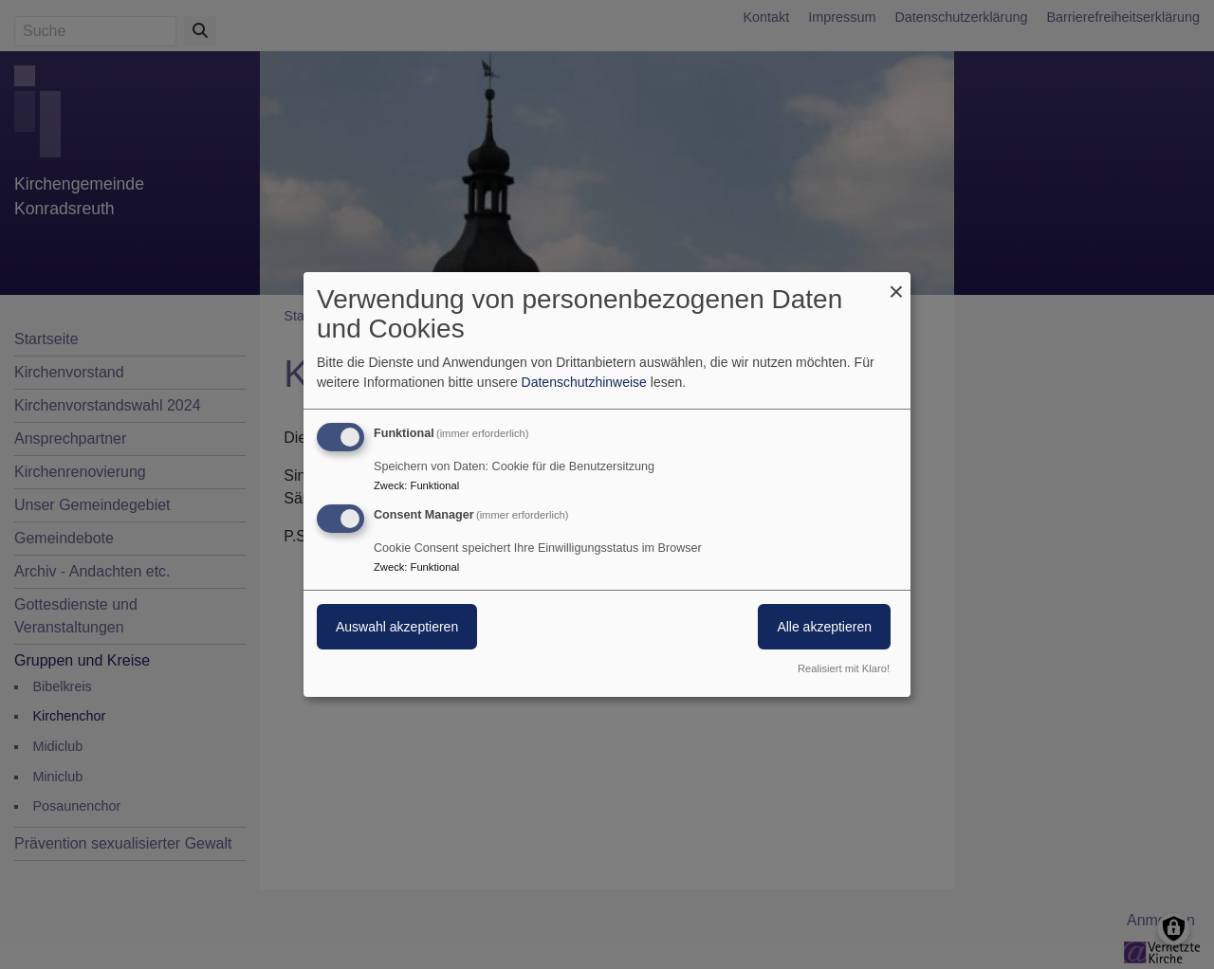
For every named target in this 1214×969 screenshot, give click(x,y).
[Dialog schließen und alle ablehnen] (896, 284)
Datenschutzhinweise (584, 382)
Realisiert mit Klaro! (844, 668)
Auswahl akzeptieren (397, 626)
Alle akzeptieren (824, 626)
